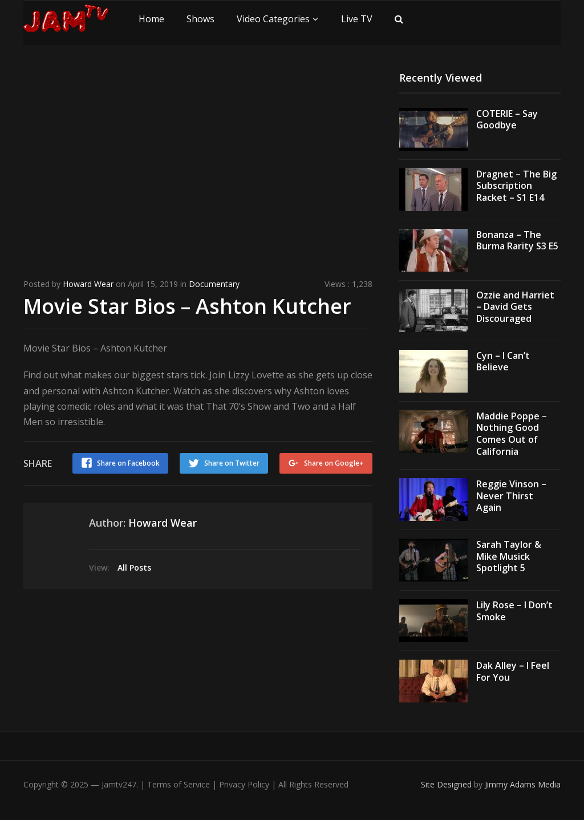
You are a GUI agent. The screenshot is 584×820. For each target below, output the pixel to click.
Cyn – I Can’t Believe (503, 361)
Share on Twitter (231, 463)
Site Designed (447, 784)
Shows (200, 19)
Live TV (356, 19)
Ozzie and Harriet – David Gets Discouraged (515, 307)
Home (151, 19)
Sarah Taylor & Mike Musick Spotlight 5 (508, 556)
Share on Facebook (128, 463)
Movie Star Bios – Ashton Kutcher (187, 306)
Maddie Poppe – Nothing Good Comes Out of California (511, 434)
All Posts (134, 567)
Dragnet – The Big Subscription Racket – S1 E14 (516, 186)
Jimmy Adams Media (523, 784)
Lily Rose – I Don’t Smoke (514, 611)
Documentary (214, 283)
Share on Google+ (334, 463)
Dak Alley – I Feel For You (512, 671)
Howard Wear (88, 283)
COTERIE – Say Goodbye (507, 119)
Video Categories (273, 19)
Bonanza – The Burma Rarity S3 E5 (517, 240)
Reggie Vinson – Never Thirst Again (511, 496)
